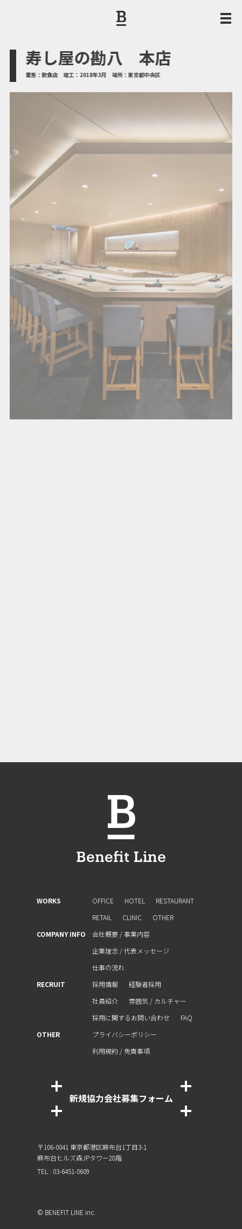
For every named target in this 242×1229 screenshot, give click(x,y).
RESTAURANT (175, 900)
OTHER (163, 917)
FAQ (186, 1017)
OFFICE (103, 900)
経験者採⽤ (145, 984)
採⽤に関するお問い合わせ (131, 1017)
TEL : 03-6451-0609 (63, 1171)
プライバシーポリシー (124, 1034)
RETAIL (102, 917)
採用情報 (105, 984)
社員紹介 (105, 1000)
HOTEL (135, 900)
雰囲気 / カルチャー (157, 1000)
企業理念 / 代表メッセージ (130, 950)
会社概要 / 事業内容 (121, 933)
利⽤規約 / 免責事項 (121, 1050)
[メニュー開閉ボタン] (226, 18)
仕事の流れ (108, 967)
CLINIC (132, 917)
